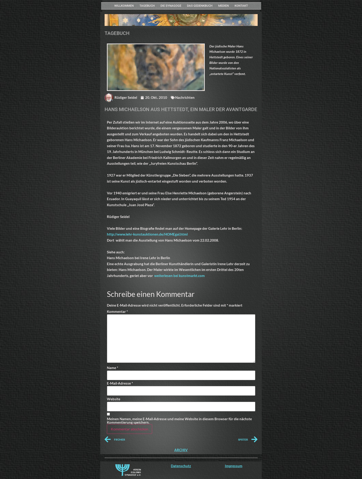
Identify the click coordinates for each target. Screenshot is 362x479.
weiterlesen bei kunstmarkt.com (179, 276)
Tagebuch (147, 5)
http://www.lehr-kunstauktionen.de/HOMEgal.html (147, 234)
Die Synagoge (170, 5)
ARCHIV (181, 450)
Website (113, 399)
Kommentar (117, 311)
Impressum (233, 466)
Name (112, 368)
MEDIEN (223, 5)
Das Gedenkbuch (199, 5)
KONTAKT (241, 5)
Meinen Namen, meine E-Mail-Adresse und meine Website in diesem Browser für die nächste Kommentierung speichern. (179, 420)
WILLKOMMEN (124, 5)
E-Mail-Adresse (120, 383)
